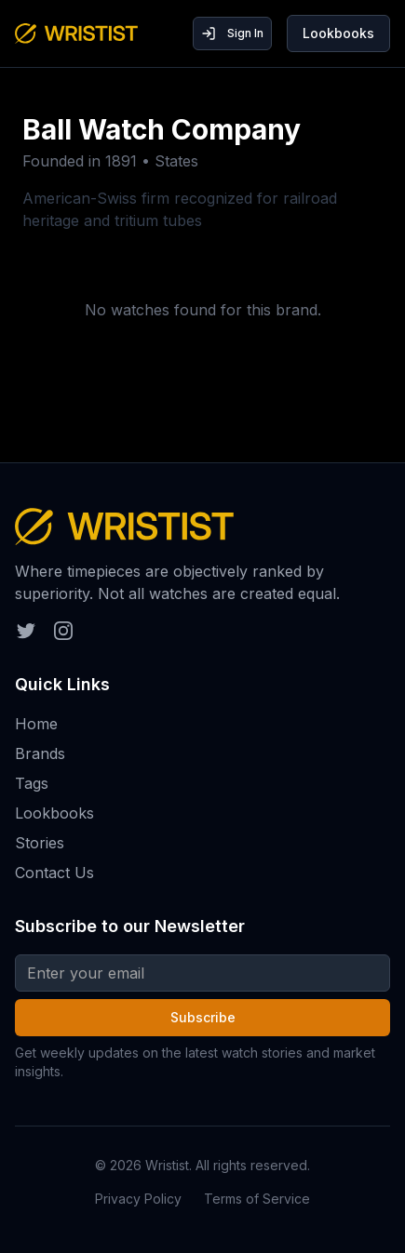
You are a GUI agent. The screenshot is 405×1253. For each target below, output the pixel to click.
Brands (40, 753)
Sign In (232, 33)
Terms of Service (257, 1198)
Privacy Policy (138, 1198)
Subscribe (203, 1017)
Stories (39, 842)
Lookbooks (338, 33)
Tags (31, 783)
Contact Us (54, 872)
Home (36, 723)
